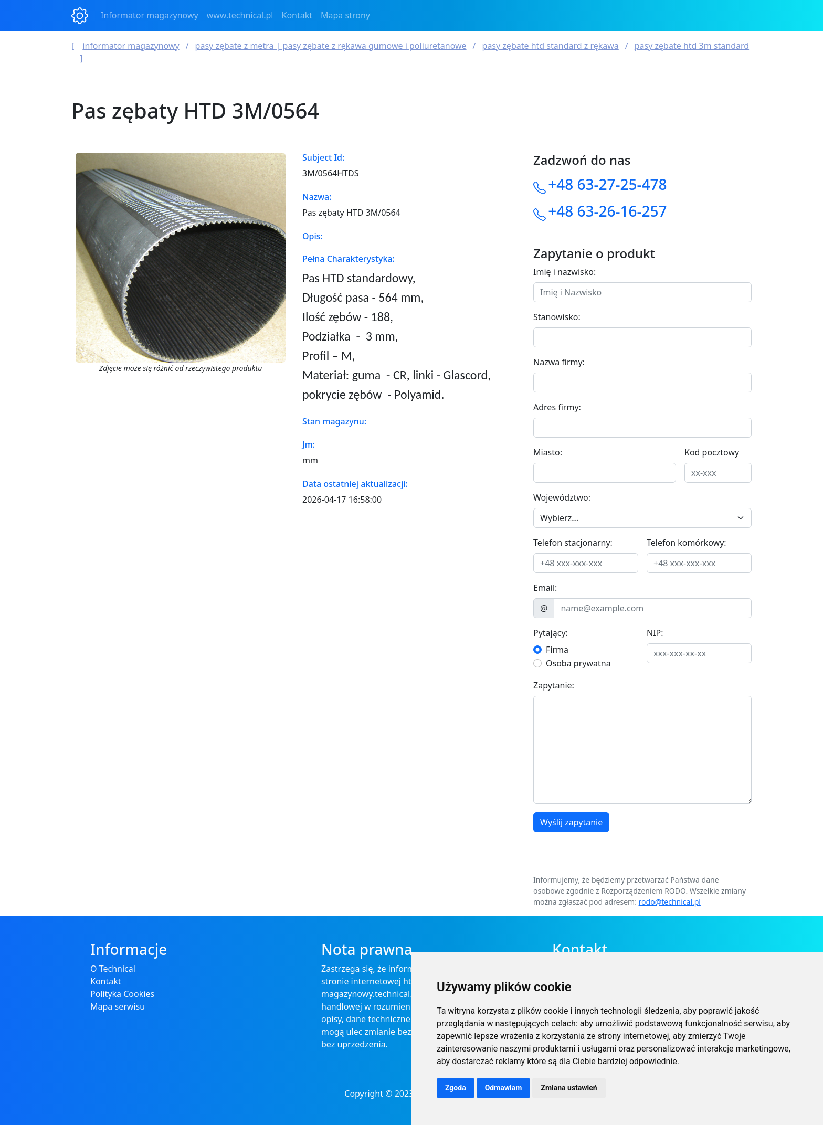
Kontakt (297, 15)
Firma (557, 649)
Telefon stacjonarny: (573, 542)
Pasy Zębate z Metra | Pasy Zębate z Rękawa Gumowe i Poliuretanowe (331, 45)
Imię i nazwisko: (564, 272)
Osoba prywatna (578, 663)
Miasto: (547, 452)
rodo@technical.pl (670, 902)
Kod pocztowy (711, 452)
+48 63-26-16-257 (607, 211)
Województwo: (561, 497)
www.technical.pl (240, 15)
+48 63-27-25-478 (607, 184)
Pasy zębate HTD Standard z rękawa (550, 45)
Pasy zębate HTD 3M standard (692, 45)
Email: (545, 587)
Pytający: (550, 633)
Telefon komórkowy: (686, 542)
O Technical (112, 968)
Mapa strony (345, 15)
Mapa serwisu (117, 1006)
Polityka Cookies (122, 994)
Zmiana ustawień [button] (569, 1088)
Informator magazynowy (149, 15)
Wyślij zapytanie (571, 822)
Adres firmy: (557, 407)
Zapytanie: (553, 685)
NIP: (655, 633)
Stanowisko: (557, 317)
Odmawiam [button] (503, 1088)
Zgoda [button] (455, 1088)
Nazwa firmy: (559, 362)
